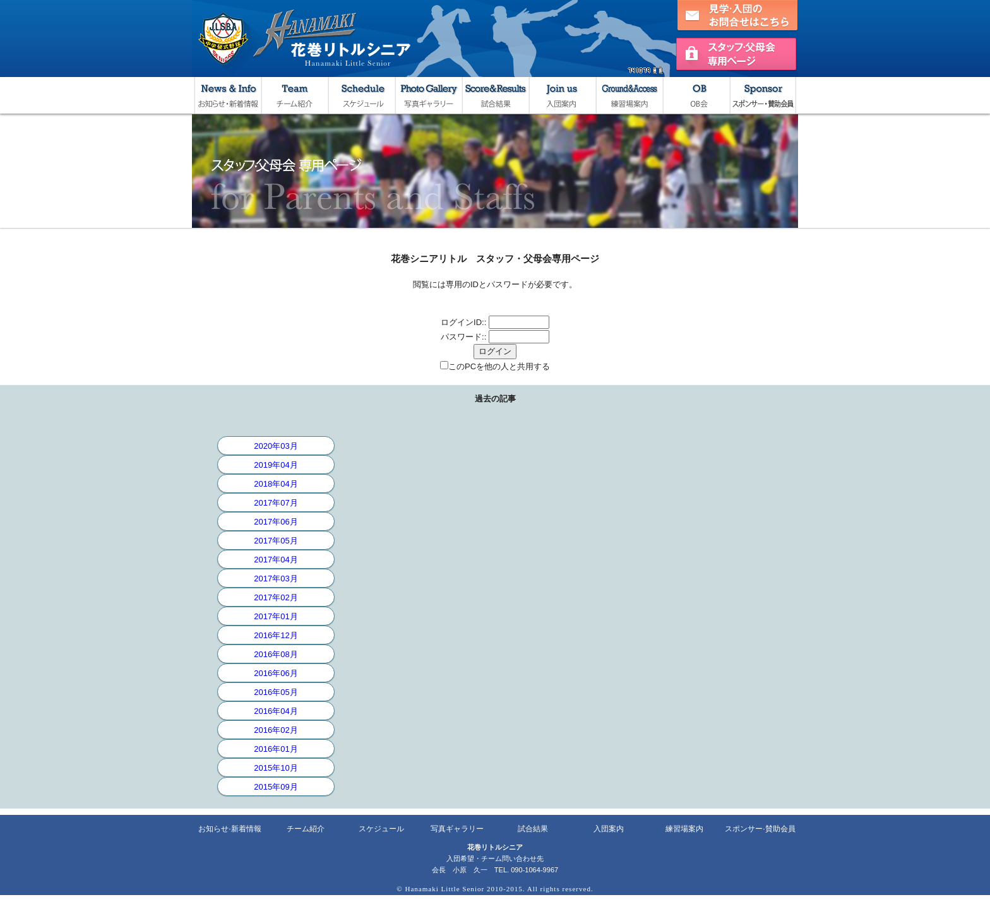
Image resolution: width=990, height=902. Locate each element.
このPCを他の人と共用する (499, 366)
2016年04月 (275, 711)
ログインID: (462, 322)
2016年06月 (275, 673)
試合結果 (495, 95)
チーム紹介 (294, 95)
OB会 (695, 95)
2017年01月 (275, 616)
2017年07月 (275, 502)
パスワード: (462, 336)
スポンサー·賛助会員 (760, 828)
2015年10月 (275, 768)
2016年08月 (275, 654)
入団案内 (561, 95)
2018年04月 (275, 484)
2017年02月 (275, 597)
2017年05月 (275, 540)
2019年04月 (275, 465)
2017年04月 (275, 559)
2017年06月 (275, 521)
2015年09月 (275, 787)
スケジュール (361, 95)
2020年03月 (275, 446)
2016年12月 (275, 635)
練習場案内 (628, 95)
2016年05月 (275, 692)
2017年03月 (275, 578)
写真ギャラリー (428, 95)
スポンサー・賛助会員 (762, 95)
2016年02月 (275, 730)
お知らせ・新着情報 (227, 95)
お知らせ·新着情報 (229, 828)
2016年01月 (275, 749)
